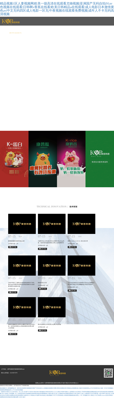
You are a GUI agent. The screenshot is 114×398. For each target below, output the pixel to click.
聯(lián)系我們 (86, 33)
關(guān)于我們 (30, 33)
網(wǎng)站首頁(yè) (15, 33)
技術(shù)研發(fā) (64, 33)
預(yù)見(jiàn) (99, 33)
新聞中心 (40, 33)
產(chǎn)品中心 (51, 33)
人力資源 (76, 33)
